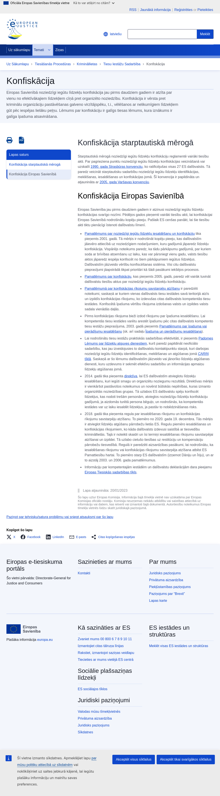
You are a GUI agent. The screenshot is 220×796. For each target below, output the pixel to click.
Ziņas (59, 50)
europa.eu (45, 639)
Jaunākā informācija (155, 10)
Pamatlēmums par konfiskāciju (108, 276)
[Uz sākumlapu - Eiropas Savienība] (23, 629)
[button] (12, 537)
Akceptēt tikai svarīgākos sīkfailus (185, 759)
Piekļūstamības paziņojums (170, 587)
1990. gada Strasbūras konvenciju (117, 166)
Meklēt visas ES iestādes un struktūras (178, 646)
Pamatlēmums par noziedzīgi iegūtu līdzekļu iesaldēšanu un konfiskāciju (140, 233)
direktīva (130, 376)
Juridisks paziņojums (165, 573)
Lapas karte (158, 600)
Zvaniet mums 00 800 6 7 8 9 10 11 (105, 639)
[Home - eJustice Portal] (21, 29)
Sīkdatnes (85, 732)
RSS (132, 10)
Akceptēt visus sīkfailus (133, 759)
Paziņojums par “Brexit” (167, 594)
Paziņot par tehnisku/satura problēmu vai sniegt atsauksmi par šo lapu (59, 517)
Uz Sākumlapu (17, 64)
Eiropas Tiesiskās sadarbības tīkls (110, 472)
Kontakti (84, 573)
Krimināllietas (87, 64)
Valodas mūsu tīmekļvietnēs (99, 711)
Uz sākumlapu (19, 50)
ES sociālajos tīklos (92, 689)
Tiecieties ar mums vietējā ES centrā (105, 659)
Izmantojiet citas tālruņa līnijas (101, 646)
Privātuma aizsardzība (166, 580)
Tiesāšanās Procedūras (53, 64)
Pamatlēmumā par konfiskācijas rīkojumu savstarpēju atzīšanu (132, 288)
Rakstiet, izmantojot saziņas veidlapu (106, 653)
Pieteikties (205, 10)
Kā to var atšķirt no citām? (94, 3)
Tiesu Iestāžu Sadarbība (122, 64)
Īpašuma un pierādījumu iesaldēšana (173, 331)
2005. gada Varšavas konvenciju (124, 182)
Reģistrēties (183, 10)
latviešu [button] (112, 34)
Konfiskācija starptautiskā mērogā (34, 164)
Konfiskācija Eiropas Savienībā (32, 174)
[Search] (205, 34)
